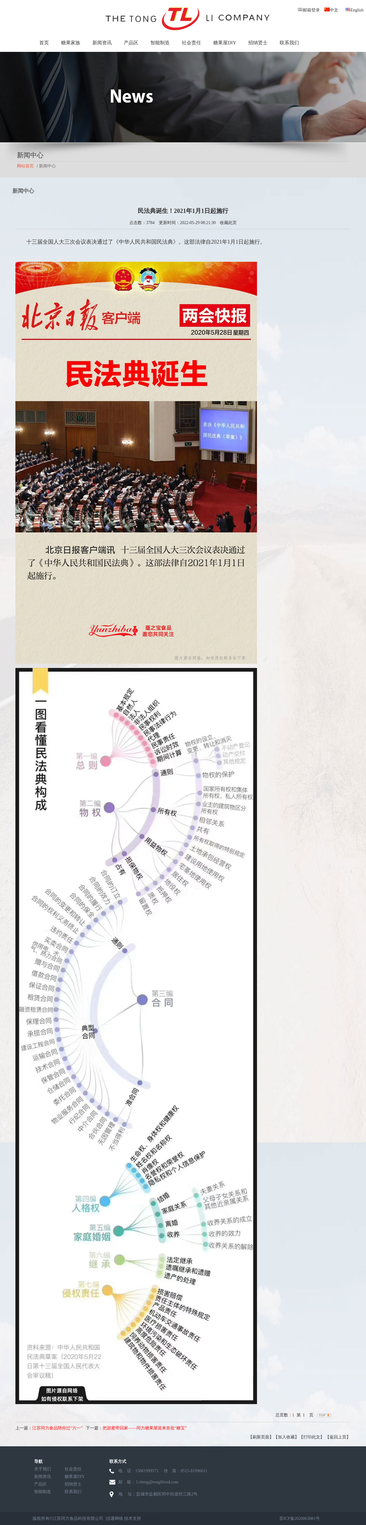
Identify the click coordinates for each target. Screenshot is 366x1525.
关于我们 (42, 1469)
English (354, 10)
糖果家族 (70, 42)
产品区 (131, 42)
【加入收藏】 (286, 1437)
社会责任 (191, 42)
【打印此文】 (311, 1437)
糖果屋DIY (224, 42)
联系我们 (289, 42)
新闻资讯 (102, 42)
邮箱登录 (308, 10)
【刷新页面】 (261, 1437)
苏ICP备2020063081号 (299, 1518)
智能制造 (160, 42)
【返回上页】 (338, 1437)
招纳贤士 (258, 42)
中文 (331, 10)
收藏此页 (228, 222)
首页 (44, 42)
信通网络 (114, 1518)
